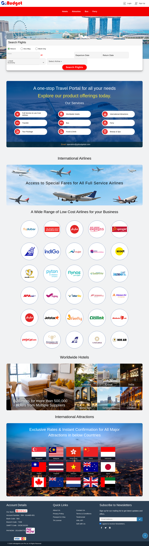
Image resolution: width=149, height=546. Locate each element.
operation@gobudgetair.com (78, 144)
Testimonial (80, 517)
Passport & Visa (59, 517)
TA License (57, 520)
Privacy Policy (58, 514)
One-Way (27, 49)
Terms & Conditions (83, 514)
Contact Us (80, 510)
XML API (79, 520)
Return (13, 49)
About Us (56, 510)
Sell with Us (80, 524)
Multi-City (42, 49)
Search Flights (74, 67)
